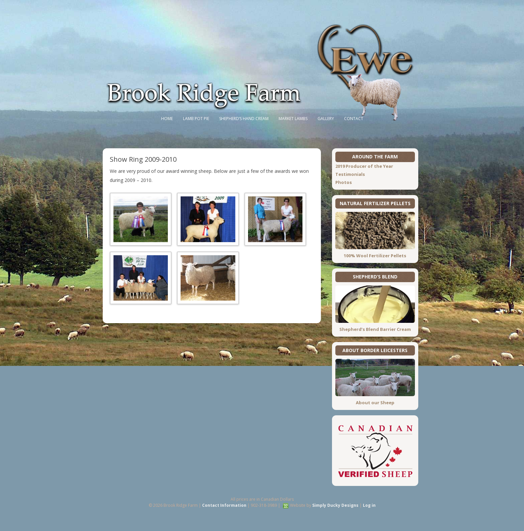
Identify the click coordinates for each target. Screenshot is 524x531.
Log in (369, 505)
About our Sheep (375, 403)
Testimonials (350, 174)
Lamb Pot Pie (196, 118)
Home (167, 118)
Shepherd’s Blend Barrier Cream (375, 329)
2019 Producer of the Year (364, 166)
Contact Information (224, 505)
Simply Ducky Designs (335, 505)
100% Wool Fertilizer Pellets (375, 256)
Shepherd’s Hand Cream (244, 118)
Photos (343, 182)
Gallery (326, 118)
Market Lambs (293, 118)
